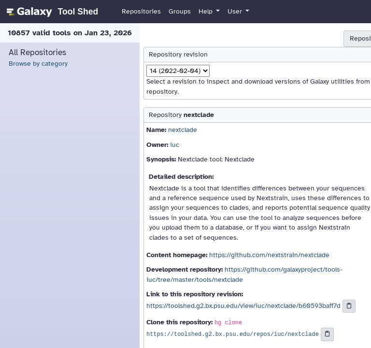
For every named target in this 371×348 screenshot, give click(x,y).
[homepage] (51, 11)
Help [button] (206, 11)
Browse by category (38, 63)
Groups (180, 11)
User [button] (236, 11)
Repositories (141, 11)
